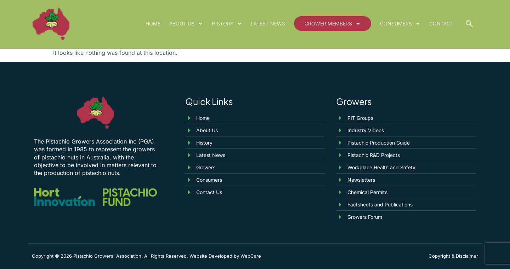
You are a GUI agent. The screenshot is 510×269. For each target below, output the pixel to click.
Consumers (400, 24)
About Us (186, 24)
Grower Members (333, 24)
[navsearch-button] (469, 24)
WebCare (250, 256)
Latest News (268, 24)
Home (153, 24)
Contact (441, 24)
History (227, 24)
